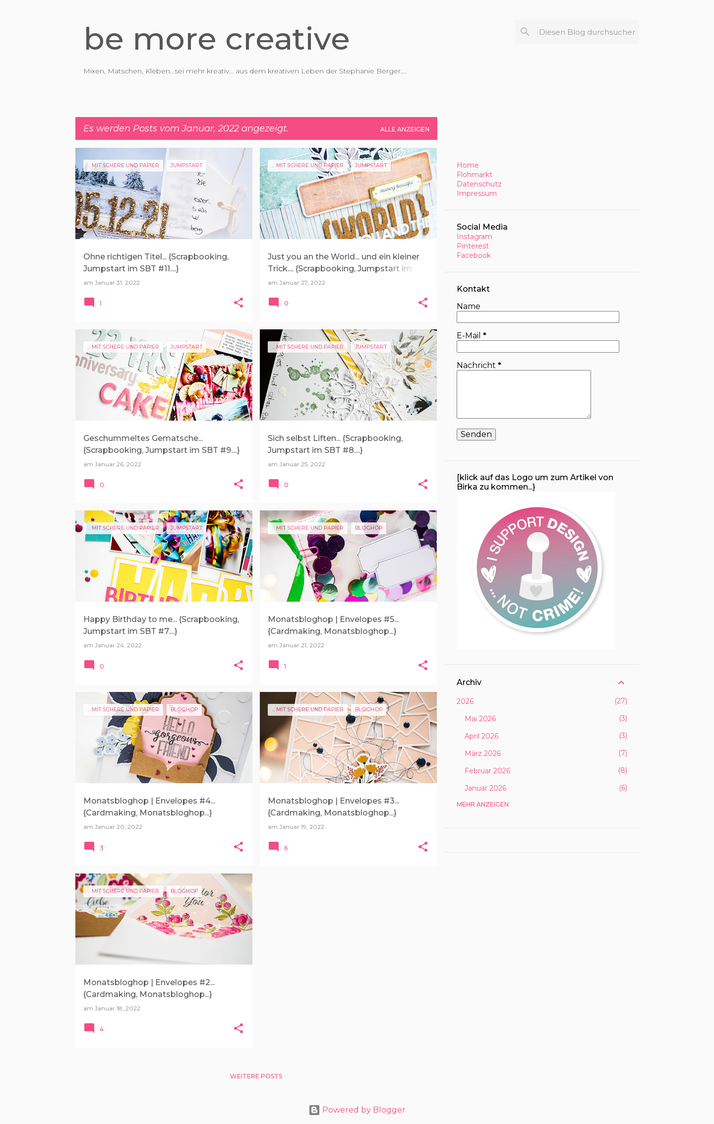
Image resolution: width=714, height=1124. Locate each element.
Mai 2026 (480, 718)
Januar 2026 (485, 788)
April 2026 (481, 736)
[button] (238, 303)
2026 (465, 701)
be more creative (216, 39)
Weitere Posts (256, 1076)
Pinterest (473, 246)
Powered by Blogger (357, 1110)
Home (468, 165)
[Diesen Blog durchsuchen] (587, 32)
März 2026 (483, 753)
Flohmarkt (474, 174)
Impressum (477, 193)
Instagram (474, 236)
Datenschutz (479, 184)
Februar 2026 (487, 770)
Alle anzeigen (404, 129)
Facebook (474, 255)
